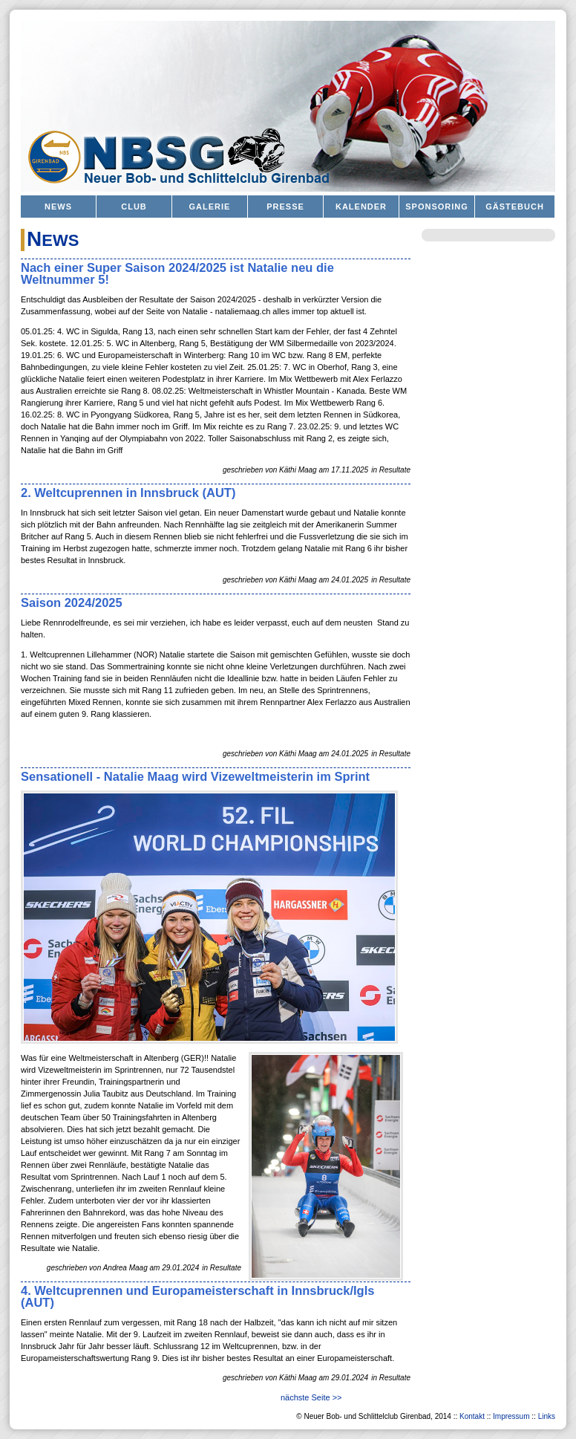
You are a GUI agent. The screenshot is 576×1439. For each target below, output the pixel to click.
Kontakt (472, 1416)
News (58, 206)
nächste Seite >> (311, 1397)
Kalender (361, 206)
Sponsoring (436, 206)
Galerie (210, 206)
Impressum (511, 1416)
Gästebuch (514, 206)
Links (546, 1416)
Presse (285, 206)
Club (134, 206)
